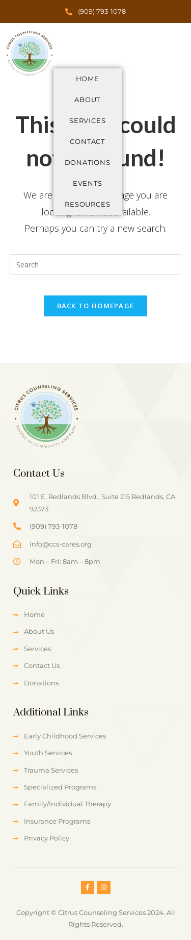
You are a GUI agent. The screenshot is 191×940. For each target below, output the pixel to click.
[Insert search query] (96, 264)
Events (87, 183)
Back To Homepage (95, 305)
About (87, 99)
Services (87, 120)
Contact (87, 141)
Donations (88, 162)
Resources (87, 204)
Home (87, 79)
